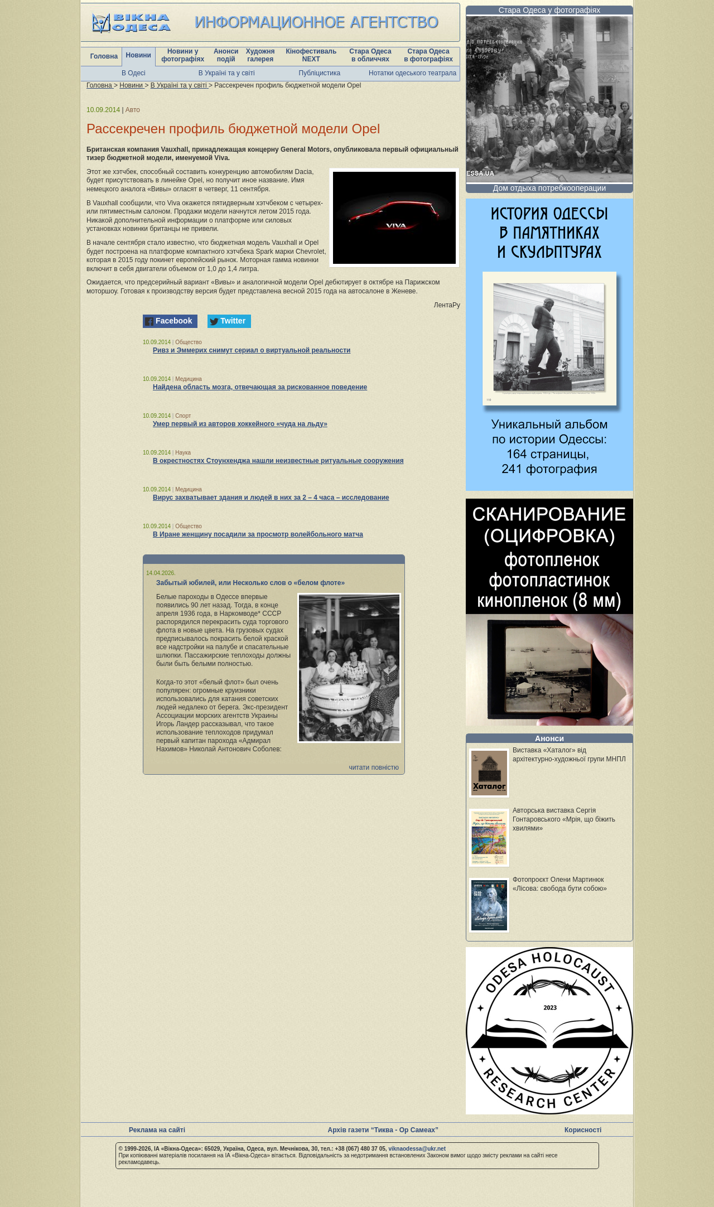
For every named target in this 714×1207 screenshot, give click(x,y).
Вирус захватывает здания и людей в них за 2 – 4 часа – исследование (271, 497)
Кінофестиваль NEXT (311, 55)
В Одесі (134, 73)
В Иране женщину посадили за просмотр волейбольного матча (258, 534)
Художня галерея (260, 55)
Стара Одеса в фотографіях (428, 55)
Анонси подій (226, 55)
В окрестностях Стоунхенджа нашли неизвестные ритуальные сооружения (278, 461)
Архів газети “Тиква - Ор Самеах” (383, 1130)
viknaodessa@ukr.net (417, 1149)
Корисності (583, 1130)
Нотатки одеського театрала (412, 73)
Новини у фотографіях (182, 55)
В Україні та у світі (227, 73)
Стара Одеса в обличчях (370, 55)
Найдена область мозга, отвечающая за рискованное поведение (260, 387)
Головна (104, 56)
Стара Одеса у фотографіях (550, 10)
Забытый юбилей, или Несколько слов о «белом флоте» (250, 583)
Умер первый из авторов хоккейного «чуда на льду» (240, 424)
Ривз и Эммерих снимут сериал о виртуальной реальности (251, 350)
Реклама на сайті (157, 1130)
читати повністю (374, 767)
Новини (138, 55)
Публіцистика (320, 73)
